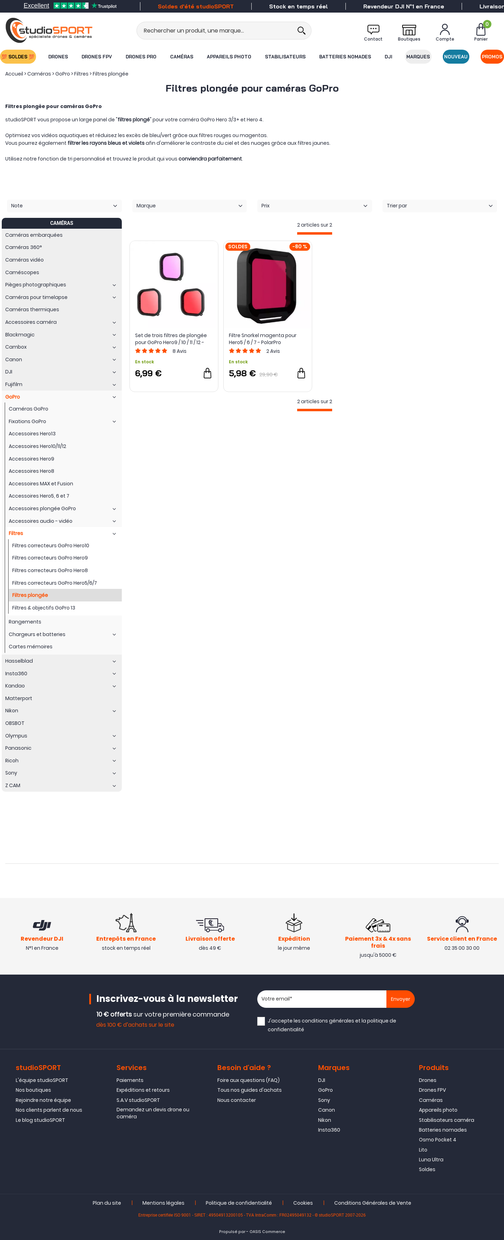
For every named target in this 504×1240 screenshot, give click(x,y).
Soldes (427, 1169)
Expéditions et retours (143, 1089)
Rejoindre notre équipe (43, 1100)
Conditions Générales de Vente (372, 1202)
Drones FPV (97, 56)
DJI (389, 56)
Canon (326, 1109)
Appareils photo (229, 56)
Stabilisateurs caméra (446, 1120)
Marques (418, 56)
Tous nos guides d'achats (249, 1089)
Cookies (303, 1202)
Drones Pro (141, 56)
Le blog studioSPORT (40, 1120)
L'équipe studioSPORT (42, 1080)
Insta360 (329, 1129)
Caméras (181, 56)
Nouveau (456, 56)
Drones (58, 56)
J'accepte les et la (332, 1025)
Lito (423, 1149)
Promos (492, 56)
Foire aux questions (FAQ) (248, 1080)
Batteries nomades (345, 56)
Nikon (324, 1120)
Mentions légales (163, 1202)
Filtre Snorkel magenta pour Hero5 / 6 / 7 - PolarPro (262, 339)
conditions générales (328, 1020)
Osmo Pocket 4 (437, 1139)
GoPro (325, 1089)
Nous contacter (236, 1100)
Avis (180, 351)
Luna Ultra (431, 1159)
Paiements (130, 1080)
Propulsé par (232, 1231)
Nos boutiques (33, 1089)
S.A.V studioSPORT (138, 1100)
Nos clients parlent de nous (49, 1109)
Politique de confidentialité (239, 1202)
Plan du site (107, 1202)
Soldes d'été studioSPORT (196, 6)
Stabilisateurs (285, 56)
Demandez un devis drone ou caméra (153, 1113)
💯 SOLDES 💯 (17, 56)
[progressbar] (314, 233)
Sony (324, 1100)
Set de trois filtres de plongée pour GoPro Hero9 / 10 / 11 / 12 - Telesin (171, 339)
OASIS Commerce (267, 1231)
